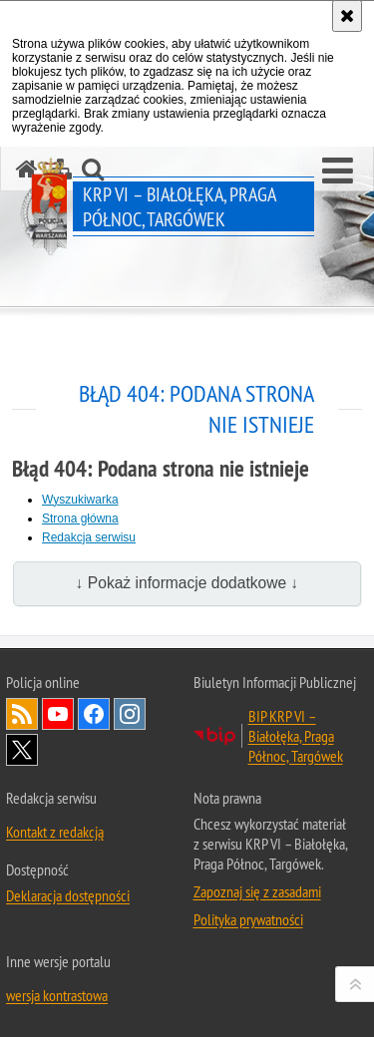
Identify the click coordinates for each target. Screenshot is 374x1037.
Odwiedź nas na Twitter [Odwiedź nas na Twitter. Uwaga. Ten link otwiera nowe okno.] (22, 750)
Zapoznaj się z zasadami (257, 891)
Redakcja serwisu (89, 537)
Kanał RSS (22, 714)
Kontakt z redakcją (55, 832)
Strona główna (80, 518)
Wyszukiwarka (80, 500)
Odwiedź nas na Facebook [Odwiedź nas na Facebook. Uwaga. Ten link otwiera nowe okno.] (94, 714)
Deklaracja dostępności (68, 895)
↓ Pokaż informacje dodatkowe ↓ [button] (187, 582)
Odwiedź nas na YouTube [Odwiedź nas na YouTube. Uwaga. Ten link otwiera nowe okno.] (58, 714)
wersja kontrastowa (57, 995)
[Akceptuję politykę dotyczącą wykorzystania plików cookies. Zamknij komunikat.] (347, 16)
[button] (337, 171)
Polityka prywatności (248, 919)
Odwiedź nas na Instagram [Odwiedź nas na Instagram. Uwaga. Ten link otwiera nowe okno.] (130, 714)
